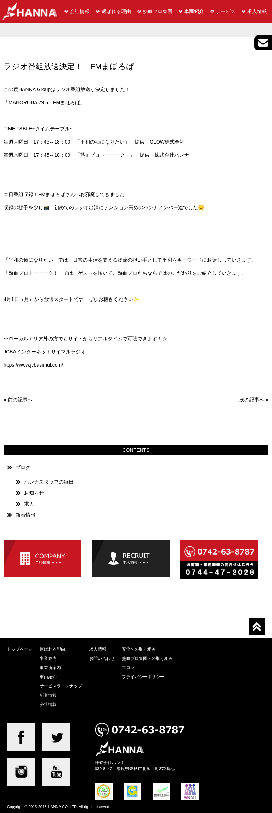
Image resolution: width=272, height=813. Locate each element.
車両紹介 (194, 11)
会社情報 (80, 11)
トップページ (20, 649)
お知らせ (34, 493)
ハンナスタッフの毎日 (49, 482)
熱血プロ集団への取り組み (147, 658)
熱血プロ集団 (157, 11)
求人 (29, 504)
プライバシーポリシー (143, 676)
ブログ (23, 467)
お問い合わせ (102, 658)
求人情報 (257, 11)
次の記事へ (251, 399)
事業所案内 (50, 667)
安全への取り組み (139, 649)
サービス (226, 11)
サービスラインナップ (61, 686)
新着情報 (25, 515)
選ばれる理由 (116, 11)
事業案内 (48, 658)
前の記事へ (20, 399)
